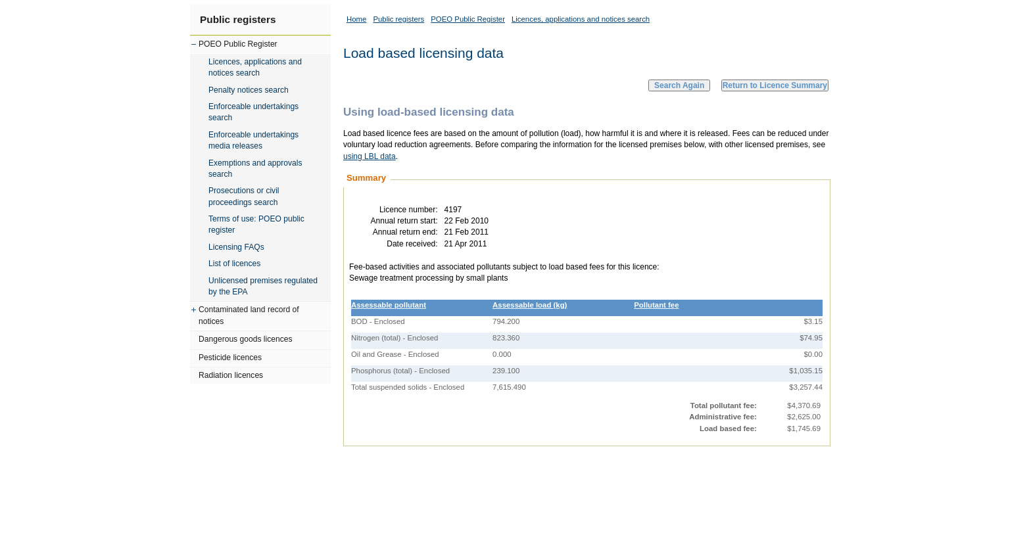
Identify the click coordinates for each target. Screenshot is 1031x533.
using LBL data (369, 156)
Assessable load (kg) (529, 305)
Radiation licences (231, 375)
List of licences (234, 263)
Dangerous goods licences (246, 339)
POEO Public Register (238, 44)
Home (356, 19)
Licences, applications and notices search (255, 67)
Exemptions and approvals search (255, 168)
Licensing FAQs (236, 247)
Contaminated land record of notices (249, 315)
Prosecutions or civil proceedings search (243, 196)
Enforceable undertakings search (253, 112)
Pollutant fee (656, 305)
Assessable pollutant (388, 305)
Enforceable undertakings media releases (253, 140)
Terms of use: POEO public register (256, 224)
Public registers (238, 19)
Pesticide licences (230, 357)
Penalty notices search (248, 90)
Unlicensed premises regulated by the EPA (263, 286)
